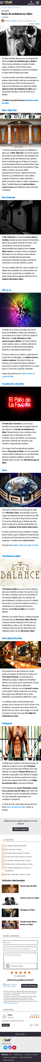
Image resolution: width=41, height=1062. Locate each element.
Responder (6, 1025)
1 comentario (5, 17)
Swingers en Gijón (27, 910)
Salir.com (4, 7)
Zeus (4, 470)
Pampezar (7, 724)
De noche (16, 7)
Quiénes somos (18, 1055)
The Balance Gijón (11, 556)
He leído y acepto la (10, 985)
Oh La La (6, 290)
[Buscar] (38, 3)
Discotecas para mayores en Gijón (17, 853)
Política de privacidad (25, 1057)
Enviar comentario (29, 985)
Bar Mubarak (8, 198)
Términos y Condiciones (10, 1057)
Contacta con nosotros (31, 1055)
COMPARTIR (31, 3)
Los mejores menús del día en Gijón (18, 860)
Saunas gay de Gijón (28, 886)
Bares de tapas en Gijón (13, 849)
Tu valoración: (20, 976)
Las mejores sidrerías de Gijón (15, 845)
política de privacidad (9, 986)
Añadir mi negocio (20, 829)
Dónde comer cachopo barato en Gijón (19, 864)
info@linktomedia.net (12, 1003)
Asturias (10, 4)
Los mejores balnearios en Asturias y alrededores (18, 869)
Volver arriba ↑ (20, 1034)
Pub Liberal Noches (12, 638)
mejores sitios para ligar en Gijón (25, 545)
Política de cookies (8, 1060)
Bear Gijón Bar (9, 110)
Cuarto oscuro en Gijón (29, 898)
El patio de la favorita (13, 384)
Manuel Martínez (11, 21)
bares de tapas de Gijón (16, 807)
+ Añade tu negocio (34, 24)
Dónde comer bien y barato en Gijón (18, 874)
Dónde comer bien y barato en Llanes (18, 856)
